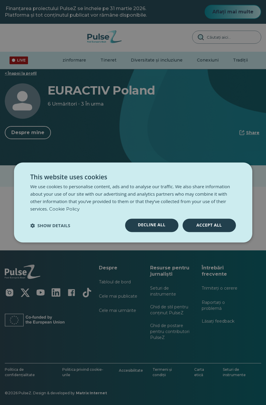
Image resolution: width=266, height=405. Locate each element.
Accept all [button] (209, 225)
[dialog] (133, 202)
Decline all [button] (151, 225)
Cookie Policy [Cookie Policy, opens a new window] (64, 209)
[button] (50, 225)
